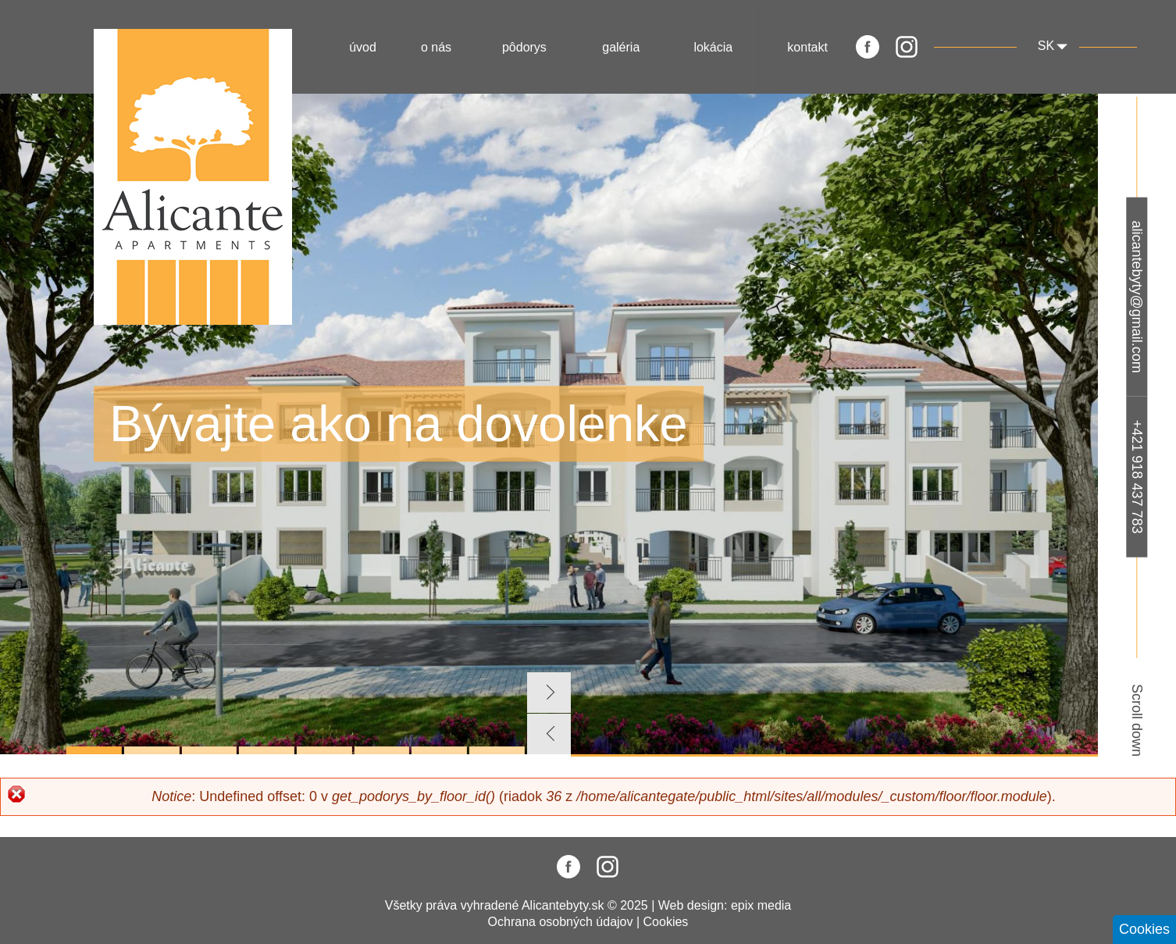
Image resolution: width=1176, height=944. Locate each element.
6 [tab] (382, 750)
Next (549, 692)
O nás (436, 47)
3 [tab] (209, 750)
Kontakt (807, 47)
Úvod (362, 47)
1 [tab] (94, 750)
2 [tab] (152, 750)
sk (1046, 45)
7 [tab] (439, 750)
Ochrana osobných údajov (560, 921)
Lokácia (712, 47)
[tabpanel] (549, 424)
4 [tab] (266, 750)
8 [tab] (497, 750)
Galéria (621, 47)
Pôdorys (524, 47)
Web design (691, 905)
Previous (549, 734)
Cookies (666, 921)
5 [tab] (324, 750)
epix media (761, 905)
